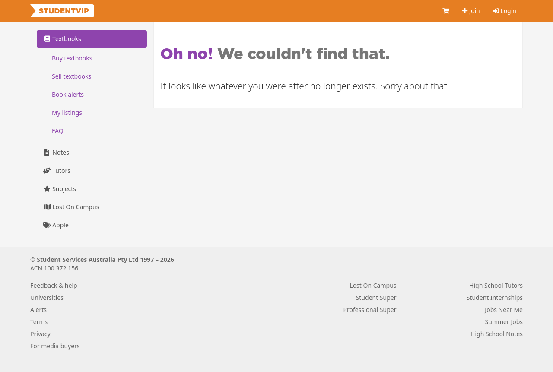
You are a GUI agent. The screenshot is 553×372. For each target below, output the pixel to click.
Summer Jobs (504, 322)
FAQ (58, 131)
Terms (39, 322)
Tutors (56, 170)
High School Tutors (496, 285)
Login (504, 10)
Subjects (59, 188)
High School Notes (496, 334)
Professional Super (369, 309)
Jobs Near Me (504, 309)
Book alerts (68, 94)
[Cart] (445, 11)
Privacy (40, 334)
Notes (56, 152)
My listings (67, 112)
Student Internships (495, 297)
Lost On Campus (71, 207)
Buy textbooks (72, 58)
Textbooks (62, 39)
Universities (47, 297)
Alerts (38, 309)
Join (471, 10)
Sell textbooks (71, 76)
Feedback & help (53, 285)
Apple (56, 225)
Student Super (376, 297)
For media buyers (55, 346)
